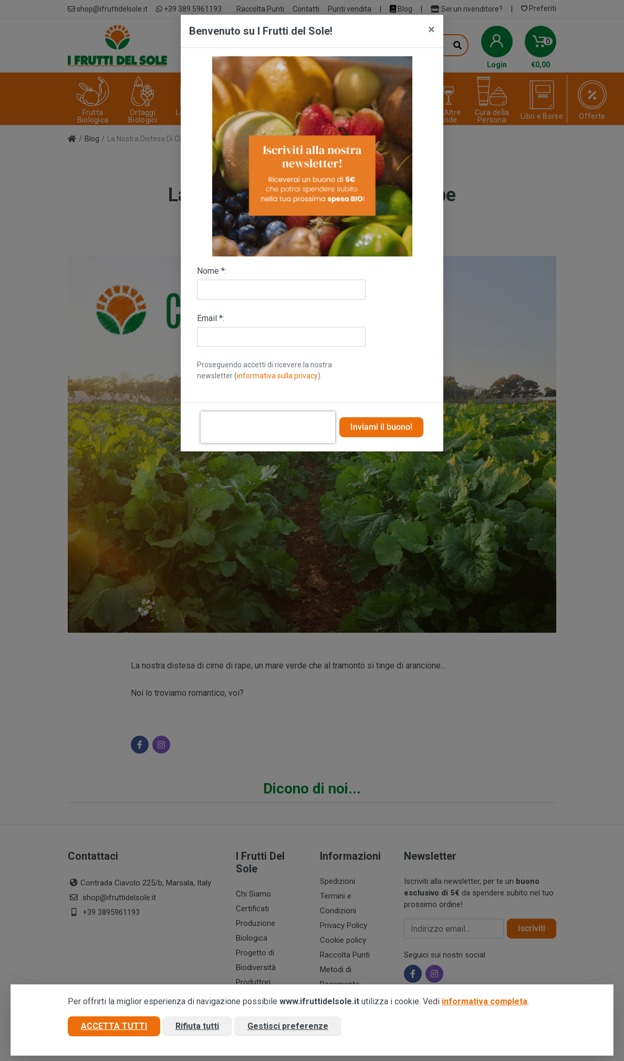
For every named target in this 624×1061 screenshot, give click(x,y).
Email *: (210, 318)
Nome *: (211, 271)
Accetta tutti (114, 1026)
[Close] (431, 29)
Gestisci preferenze (287, 1026)
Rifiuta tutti (197, 1026)
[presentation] (268, 427)
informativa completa (484, 1001)
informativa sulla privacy (277, 376)
